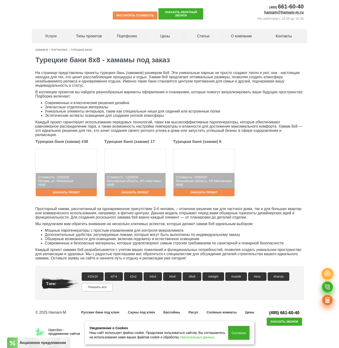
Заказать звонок (284, 321)
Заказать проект (66, 192)
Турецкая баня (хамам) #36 (61, 141)
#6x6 (172, 276)
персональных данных (197, 337)
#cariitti (236, 276)
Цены (165, 36)
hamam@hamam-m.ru (284, 12)
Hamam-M (41, 49)
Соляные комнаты (221, 312)
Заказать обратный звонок (181, 14)
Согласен (239, 333)
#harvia (279, 276)
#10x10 (93, 276)
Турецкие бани (81, 49)
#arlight (213, 276)
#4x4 (152, 276)
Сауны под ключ (141, 312)
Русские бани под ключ (100, 312)
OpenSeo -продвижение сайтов (57, 332)
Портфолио (59, 49)
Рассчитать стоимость (135, 15)
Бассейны (171, 312)
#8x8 (192, 276)
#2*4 (114, 276)
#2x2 (133, 276)
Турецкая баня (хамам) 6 (197, 141)
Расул (193, 312)
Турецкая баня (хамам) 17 (129, 141)
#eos (257, 276)
